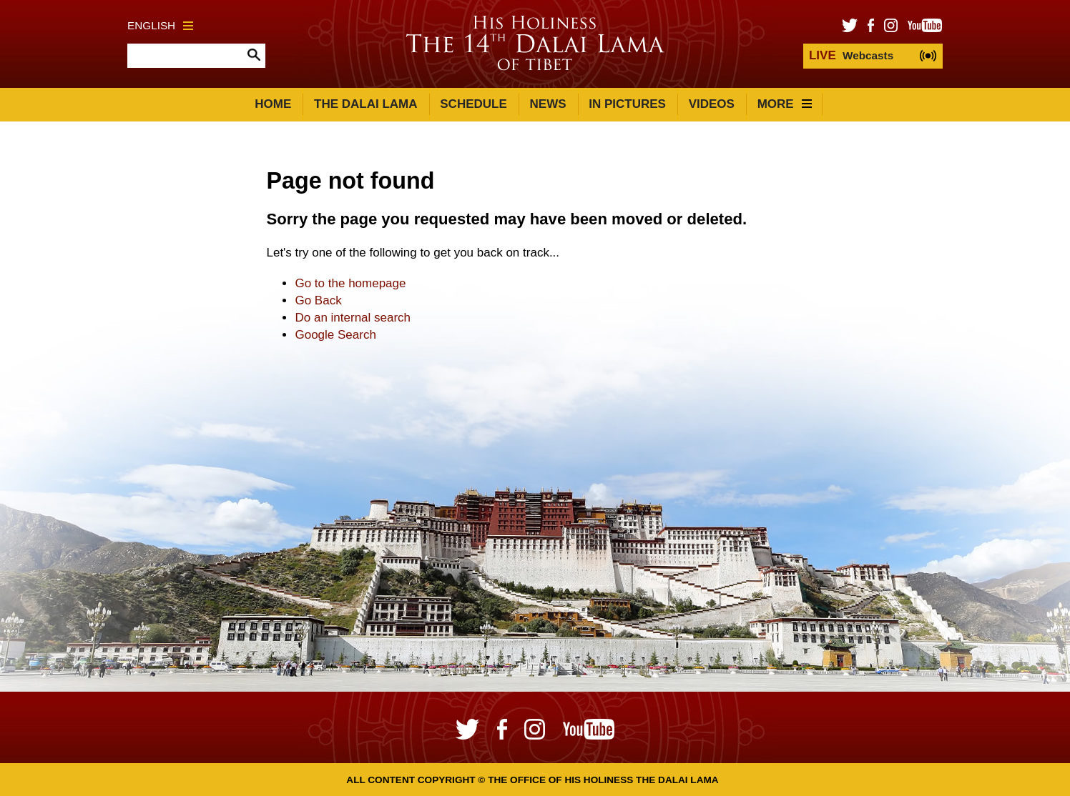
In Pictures (627, 104)
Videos (712, 104)
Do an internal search (353, 317)
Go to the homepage (350, 283)
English (160, 25)
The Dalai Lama (365, 104)
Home (273, 104)
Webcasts (851, 55)
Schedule (473, 104)
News (548, 104)
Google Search (335, 335)
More (784, 104)
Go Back (318, 300)
